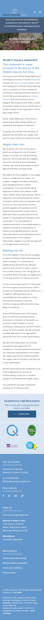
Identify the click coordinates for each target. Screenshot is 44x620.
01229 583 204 (12, 478)
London (34, 96)
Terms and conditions (13, 568)
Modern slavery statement (15, 563)
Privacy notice (9, 572)
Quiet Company (21, 83)
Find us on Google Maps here (16, 515)
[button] (40, 12)
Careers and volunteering (14, 558)
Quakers (35, 79)
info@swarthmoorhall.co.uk (18, 481)
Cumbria (6, 99)
